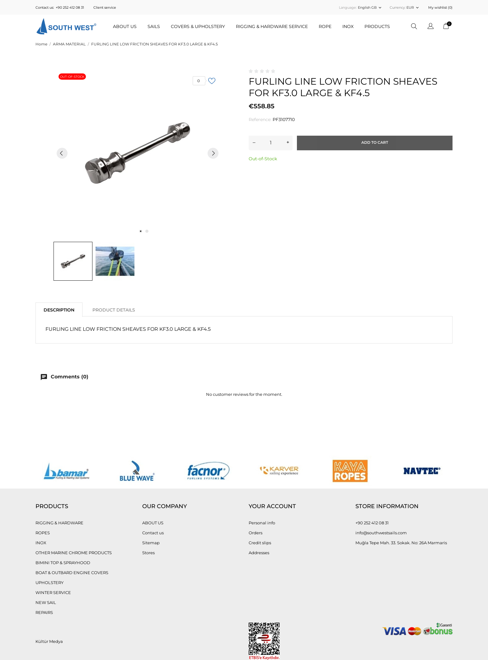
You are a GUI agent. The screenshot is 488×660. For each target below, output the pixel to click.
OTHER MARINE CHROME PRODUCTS (73, 552)
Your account (272, 506)
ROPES (42, 532)
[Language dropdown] (431, 27)
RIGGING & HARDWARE (59, 522)
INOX (40, 542)
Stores (148, 552)
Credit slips (260, 542)
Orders (255, 532)
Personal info (262, 522)
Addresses (259, 552)
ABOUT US (125, 26)
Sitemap (151, 542)
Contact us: (44, 7)
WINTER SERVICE (53, 592)
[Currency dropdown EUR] (413, 7)
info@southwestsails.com (381, 532)
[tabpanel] (138, 153)
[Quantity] (271, 142)
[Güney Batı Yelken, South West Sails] (66, 26)
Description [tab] (59, 310)
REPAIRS (44, 612)
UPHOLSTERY (49, 582)
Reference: (260, 119)
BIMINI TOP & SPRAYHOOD (62, 562)
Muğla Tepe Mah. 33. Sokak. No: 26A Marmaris (401, 542)
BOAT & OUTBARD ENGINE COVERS (71, 572)
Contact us (153, 532)
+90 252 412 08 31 (70, 7)
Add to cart (374, 142)
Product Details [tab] (113, 310)
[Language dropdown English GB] (370, 7)
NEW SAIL (45, 602)
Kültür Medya (49, 641)
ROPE (325, 26)
